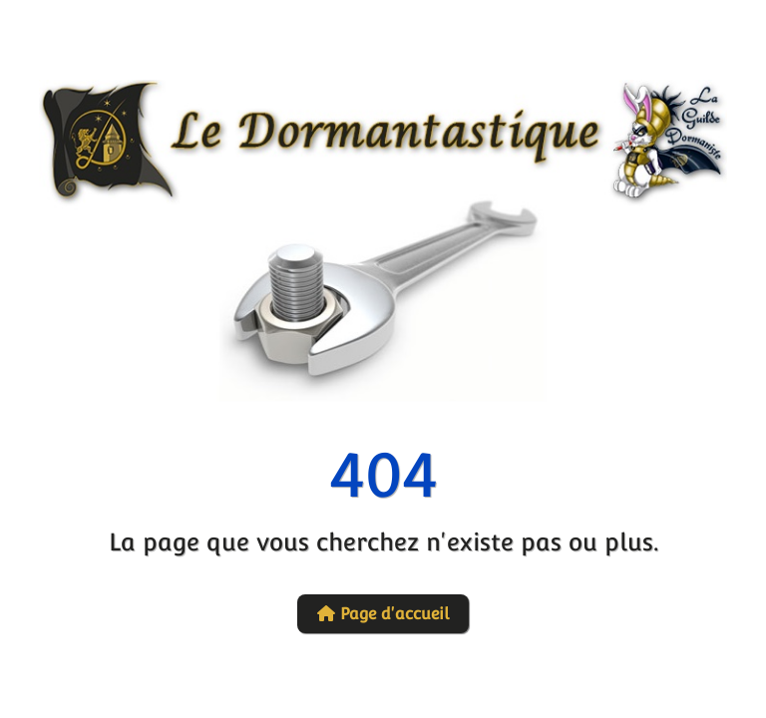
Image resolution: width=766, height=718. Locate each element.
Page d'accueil (383, 613)
